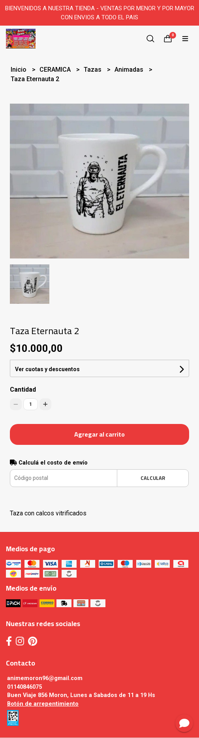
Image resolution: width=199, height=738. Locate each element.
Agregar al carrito (99, 434)
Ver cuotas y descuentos (47, 369)
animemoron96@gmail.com (45, 678)
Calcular (153, 478)
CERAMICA (55, 69)
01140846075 (24, 687)
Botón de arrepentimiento (43, 704)
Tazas (93, 69)
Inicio (19, 69)
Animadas (130, 69)
